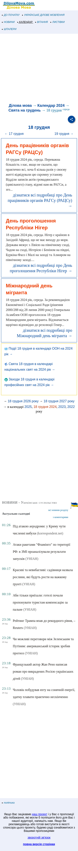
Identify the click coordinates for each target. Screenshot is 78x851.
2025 (28, 407)
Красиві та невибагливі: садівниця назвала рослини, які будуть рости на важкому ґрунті (43, 577)
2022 (71, 407)
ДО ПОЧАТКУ (10, 15)
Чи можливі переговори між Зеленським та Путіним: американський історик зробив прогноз (43, 646)
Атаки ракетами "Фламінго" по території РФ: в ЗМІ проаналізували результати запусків (41, 551)
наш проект (39, 814)
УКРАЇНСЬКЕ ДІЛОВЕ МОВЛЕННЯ (43, 15)
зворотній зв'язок (39, 837)
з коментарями (60, 517)
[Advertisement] (39, 69)
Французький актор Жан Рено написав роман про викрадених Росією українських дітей (43, 671)
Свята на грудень (25, 110)
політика (8, 802)
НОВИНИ (8, 22)
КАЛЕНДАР (25, 22)
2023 (62, 407)
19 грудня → (64, 133)
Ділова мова (20, 105)
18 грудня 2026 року (23, 401)
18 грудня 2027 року (59, 401)
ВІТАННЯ (41, 22)
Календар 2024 (51, 105)
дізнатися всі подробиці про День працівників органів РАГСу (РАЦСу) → (40, 200)
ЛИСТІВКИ (57, 22)
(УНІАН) (31, 558)
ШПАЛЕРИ (9, 29)
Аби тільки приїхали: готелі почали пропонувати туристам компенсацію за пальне (40, 602)
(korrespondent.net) (50, 533)
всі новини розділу (58, 510)
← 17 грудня (14, 133)
